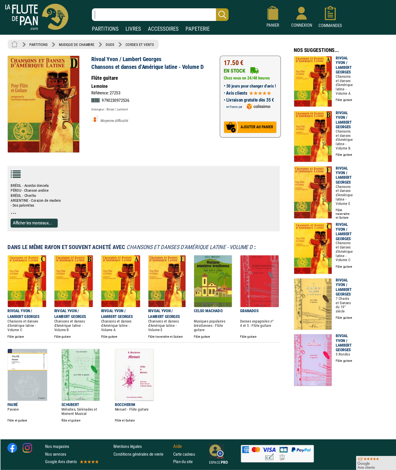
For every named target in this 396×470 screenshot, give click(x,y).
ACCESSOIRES (163, 29)
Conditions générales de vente (142, 454)
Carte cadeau (184, 454)
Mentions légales (127, 446)
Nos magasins (57, 446)
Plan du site (183, 461)
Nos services (55, 454)
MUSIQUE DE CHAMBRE (76, 44)
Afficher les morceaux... (32, 223)
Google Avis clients (71, 461)
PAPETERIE (198, 29)
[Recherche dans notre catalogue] (160, 14)
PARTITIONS (105, 29)
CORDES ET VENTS (139, 44)
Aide (177, 446)
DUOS (110, 44)
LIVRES (133, 29)
